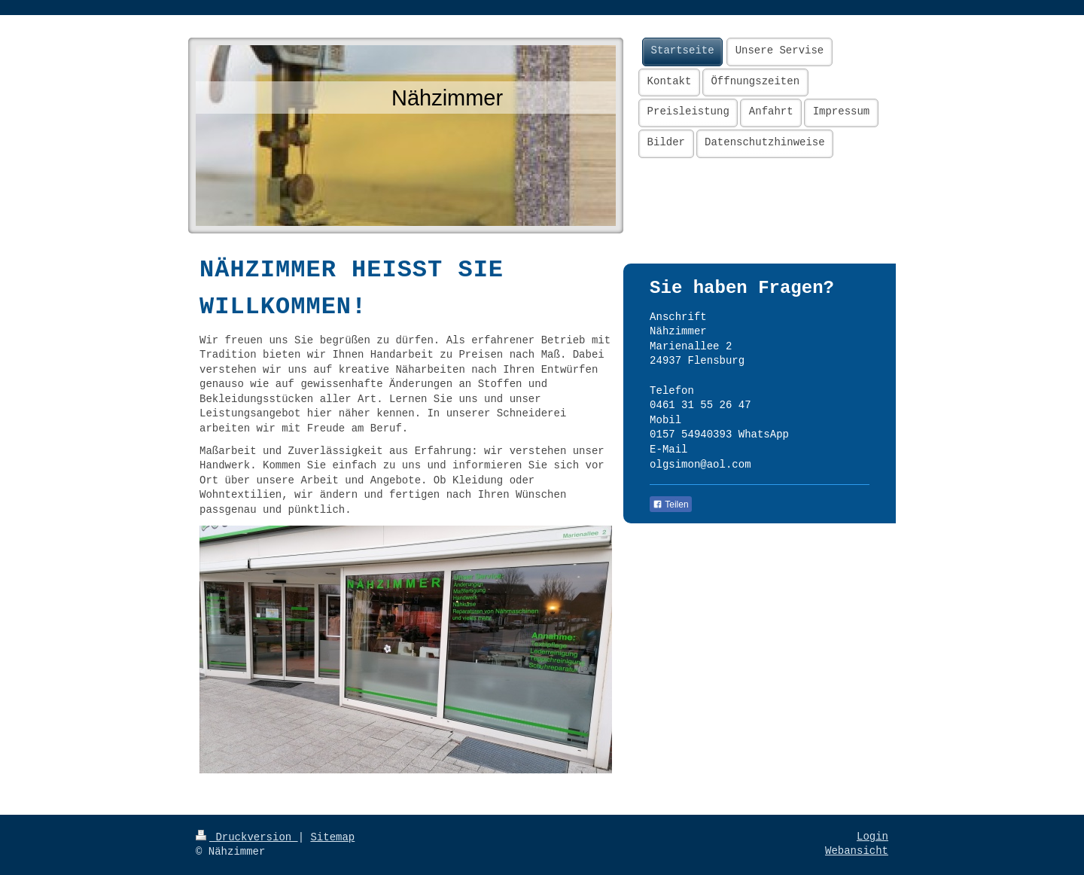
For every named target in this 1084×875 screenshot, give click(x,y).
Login (872, 837)
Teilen (670, 504)
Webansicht (856, 851)
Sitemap (332, 837)
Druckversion (247, 837)
